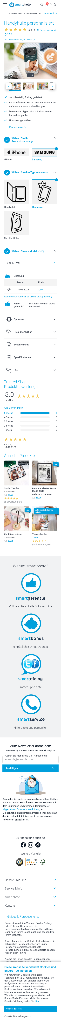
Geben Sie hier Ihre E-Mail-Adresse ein (26, 755)
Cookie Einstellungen (17, 1016)
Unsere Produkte (15, 880)
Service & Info (13, 888)
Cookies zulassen (14, 1009)
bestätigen (12, 768)
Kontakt (10, 905)
